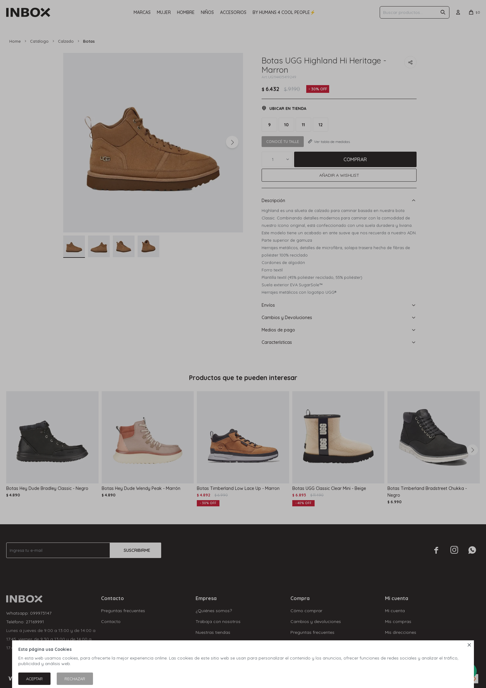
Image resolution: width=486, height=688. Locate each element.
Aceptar (34, 678)
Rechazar (74, 678)
